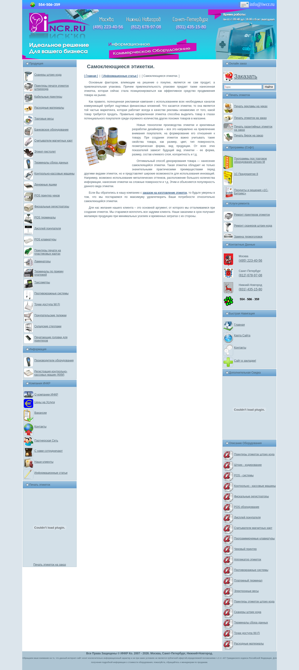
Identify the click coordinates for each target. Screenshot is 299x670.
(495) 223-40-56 (108, 27)
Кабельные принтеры (48, 96)
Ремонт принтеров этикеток (252, 214)
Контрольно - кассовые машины (255, 486)
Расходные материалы (49, 107)
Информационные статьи (51, 472)
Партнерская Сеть (46, 440)
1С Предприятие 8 (246, 174)
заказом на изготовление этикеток (164, 192)
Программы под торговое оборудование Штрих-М (250, 160)
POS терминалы (45, 217)
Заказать (245, 76)
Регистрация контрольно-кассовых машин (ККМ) (50, 373)
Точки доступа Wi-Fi (247, 633)
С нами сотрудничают (48, 451)
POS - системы (244, 475)
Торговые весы (44, 118)
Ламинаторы (42, 261)
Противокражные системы (51, 293)
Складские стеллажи (47, 326)
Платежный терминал (248, 580)
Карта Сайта (242, 335)
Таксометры (42, 282)
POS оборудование (246, 507)
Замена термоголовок (248, 236)
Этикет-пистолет (45, 151)
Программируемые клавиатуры (254, 538)
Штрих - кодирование (248, 465)
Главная (239, 324)
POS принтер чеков (47, 195)
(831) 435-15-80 (191, 27)
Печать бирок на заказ (248, 135)
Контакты (40, 426)
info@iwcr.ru (256, 4)
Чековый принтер (245, 549)
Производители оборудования (54, 360)
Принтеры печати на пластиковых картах (47, 252)
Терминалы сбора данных (51, 162)
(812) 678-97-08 (146, 27)
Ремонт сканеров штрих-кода (253, 225)
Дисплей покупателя (47, 228)
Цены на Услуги (44, 402)
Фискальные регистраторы (51, 206)
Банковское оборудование (51, 129)
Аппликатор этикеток (247, 559)
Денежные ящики (45, 184)
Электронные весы (246, 591)
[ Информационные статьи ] (120, 76)
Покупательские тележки (50, 315)
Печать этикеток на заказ (49, 564)
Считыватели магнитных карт (53, 140)
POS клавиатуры (45, 239)
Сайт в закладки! (245, 360)
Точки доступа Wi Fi (47, 304)
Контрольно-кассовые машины (54, 173)
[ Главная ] (91, 76)
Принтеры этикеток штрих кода (254, 454)
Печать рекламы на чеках (250, 106)
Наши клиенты (43, 461)
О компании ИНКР (46, 394)
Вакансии (40, 412)
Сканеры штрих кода (47, 74)
